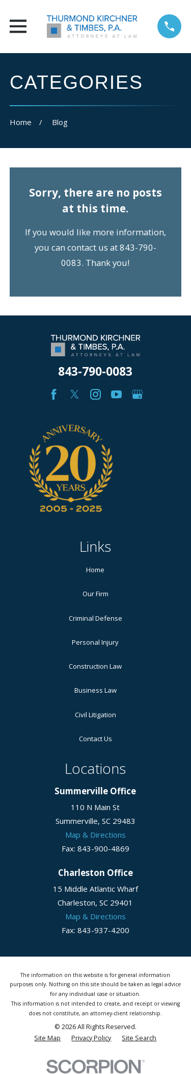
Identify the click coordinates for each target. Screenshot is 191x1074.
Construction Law (95, 666)
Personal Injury (95, 642)
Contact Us (95, 738)
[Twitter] (74, 394)
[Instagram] (95, 394)
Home (95, 569)
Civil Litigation (95, 714)
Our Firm (95, 593)
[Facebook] (53, 394)
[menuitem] (47, 1038)
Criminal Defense (95, 618)
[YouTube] (116, 394)
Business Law (95, 690)
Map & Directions (95, 834)
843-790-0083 (95, 371)
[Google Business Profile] (137, 394)
